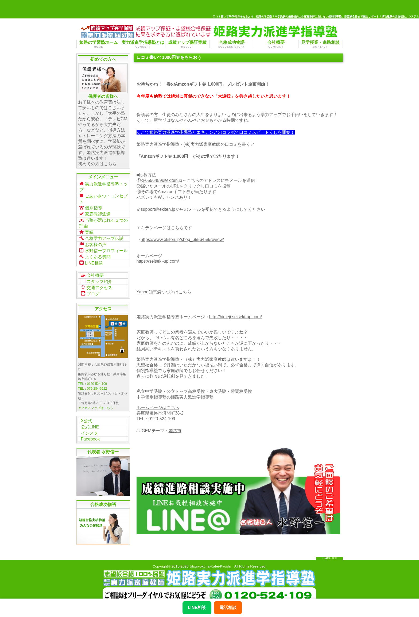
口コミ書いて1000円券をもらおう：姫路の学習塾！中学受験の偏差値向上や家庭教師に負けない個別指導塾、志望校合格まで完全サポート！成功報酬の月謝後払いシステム (316, 16)
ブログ (90, 288)
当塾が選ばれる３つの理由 (103, 221)
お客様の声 (92, 241)
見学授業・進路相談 (320, 44)
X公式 (86, 415)
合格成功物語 (232, 44)
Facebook (90, 433)
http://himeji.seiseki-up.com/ (235, 317)
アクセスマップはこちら (95, 403)
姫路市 (175, 430)
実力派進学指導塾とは (143, 44)
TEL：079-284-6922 (92, 384)
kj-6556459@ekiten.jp (161, 180)
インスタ (89, 427)
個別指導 (90, 206)
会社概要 (276, 44)
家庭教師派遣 (95, 212)
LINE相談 (91, 259)
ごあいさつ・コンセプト (103, 198)
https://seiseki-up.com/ (158, 261)
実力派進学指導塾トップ (103, 186)
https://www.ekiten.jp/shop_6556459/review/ (182, 239)
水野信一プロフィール (103, 247)
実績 (86, 229)
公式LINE (90, 421)
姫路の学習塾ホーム (99, 44)
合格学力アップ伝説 (101, 235)
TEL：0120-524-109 (92, 379)
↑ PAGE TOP (329, 552)
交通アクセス (96, 283)
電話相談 (227, 607)
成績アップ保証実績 (187, 44)
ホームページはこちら (158, 407)
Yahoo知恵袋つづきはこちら (164, 292)
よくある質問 (95, 253)
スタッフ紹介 (96, 277)
